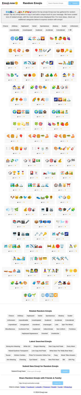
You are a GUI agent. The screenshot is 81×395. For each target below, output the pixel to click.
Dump (43, 359)
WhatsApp (68, 387)
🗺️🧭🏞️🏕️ (12, 246)
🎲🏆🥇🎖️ (16, 173)
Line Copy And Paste (39, 351)
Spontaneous (44, 26)
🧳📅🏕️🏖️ (40, 283)
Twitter (22, 387)
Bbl (64, 359)
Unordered (36, 324)
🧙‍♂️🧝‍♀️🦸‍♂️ (18, 87)
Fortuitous (72, 329)
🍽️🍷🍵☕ (40, 148)
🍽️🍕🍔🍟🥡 (16, 148)
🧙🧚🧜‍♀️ (68, 75)
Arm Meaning (11, 359)
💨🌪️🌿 (12, 209)
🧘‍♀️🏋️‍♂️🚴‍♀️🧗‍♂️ (51, 271)
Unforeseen (74, 26)
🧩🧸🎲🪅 (60, 87)
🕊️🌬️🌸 (62, 222)
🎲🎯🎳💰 (53, 161)
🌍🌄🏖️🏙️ (20, 112)
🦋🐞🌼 (29, 75)
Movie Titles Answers (68, 355)
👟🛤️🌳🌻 (44, 197)
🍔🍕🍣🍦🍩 (18, 50)
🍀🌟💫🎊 (20, 124)
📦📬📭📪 (42, 222)
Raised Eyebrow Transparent (18, 351)
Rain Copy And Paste (56, 346)
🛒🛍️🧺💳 (38, 258)
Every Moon (71, 346)
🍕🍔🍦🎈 (14, 136)
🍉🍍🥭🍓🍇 (60, 38)
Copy (15, 43)
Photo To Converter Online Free (39, 355)
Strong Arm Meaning (13, 346)
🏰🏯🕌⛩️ (62, 185)
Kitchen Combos (19, 355)
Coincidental (60, 30)
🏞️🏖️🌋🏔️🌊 (38, 185)
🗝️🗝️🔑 (40, 234)
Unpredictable (14, 30)
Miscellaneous (10, 329)
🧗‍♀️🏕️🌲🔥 (49, 75)
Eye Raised (33, 359)
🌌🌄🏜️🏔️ (62, 99)
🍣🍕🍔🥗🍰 (64, 136)
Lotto (56, 324)
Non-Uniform (61, 329)
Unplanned (36, 329)
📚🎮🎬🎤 (20, 222)
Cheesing (22, 359)
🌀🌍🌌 (16, 38)
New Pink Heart (53, 359)
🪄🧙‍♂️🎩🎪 (62, 283)
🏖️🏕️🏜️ (66, 173)
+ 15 (69, 30)
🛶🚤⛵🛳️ (12, 271)
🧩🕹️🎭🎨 (18, 283)
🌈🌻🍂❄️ (40, 99)
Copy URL (58, 383)
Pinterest (46, 387)
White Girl (27, 346)
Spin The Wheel (67, 324)
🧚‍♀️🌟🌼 (71, 271)
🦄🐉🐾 (12, 75)
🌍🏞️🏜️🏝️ (60, 112)
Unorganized (24, 324)
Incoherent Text (24, 329)
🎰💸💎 (12, 161)
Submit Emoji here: (19, 371)
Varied (34, 26)
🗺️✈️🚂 (29, 63)
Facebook (30, 387)
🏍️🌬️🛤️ (49, 173)
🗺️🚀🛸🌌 (60, 234)
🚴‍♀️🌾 (73, 246)
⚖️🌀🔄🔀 (49, 295)
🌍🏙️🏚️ (40, 112)
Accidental (49, 30)
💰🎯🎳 (29, 209)
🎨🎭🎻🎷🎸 (64, 148)
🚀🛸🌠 (47, 63)
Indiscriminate (48, 329)
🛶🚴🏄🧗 (66, 63)
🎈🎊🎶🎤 (42, 50)
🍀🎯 (38, 124)
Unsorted (45, 333)
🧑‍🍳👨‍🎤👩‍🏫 (31, 271)
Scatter (64, 26)
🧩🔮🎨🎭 (38, 87)
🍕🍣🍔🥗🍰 (38, 136)
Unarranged (47, 324)
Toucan (8, 355)
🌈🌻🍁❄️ (18, 99)
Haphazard (24, 26)
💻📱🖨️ (47, 209)
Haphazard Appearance (30, 333)
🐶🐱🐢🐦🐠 (21, 197)
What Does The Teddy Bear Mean (61, 351)
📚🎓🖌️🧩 (66, 209)
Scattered (39, 30)
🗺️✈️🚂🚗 (33, 246)
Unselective (55, 333)
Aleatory (55, 26)
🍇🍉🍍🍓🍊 (58, 124)
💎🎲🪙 (64, 197)
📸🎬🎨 (12, 63)
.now (8, 3)
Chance (5, 26)
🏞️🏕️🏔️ (16, 185)
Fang (55, 355)
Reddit (53, 387)
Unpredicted (12, 324)
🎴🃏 (34, 173)
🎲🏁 (71, 161)
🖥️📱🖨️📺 (20, 234)
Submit (65, 371)
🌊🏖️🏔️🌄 (36, 38)
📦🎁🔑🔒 (64, 50)
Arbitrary (14, 26)
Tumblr (60, 387)
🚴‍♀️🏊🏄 (18, 258)
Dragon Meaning (39, 346)
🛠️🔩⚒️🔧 (60, 258)
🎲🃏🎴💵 (31, 161)
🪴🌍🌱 (29, 295)
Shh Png (71, 359)
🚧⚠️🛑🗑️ (55, 246)
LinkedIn (38, 387)
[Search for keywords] (57, 3)
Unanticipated (27, 30)
